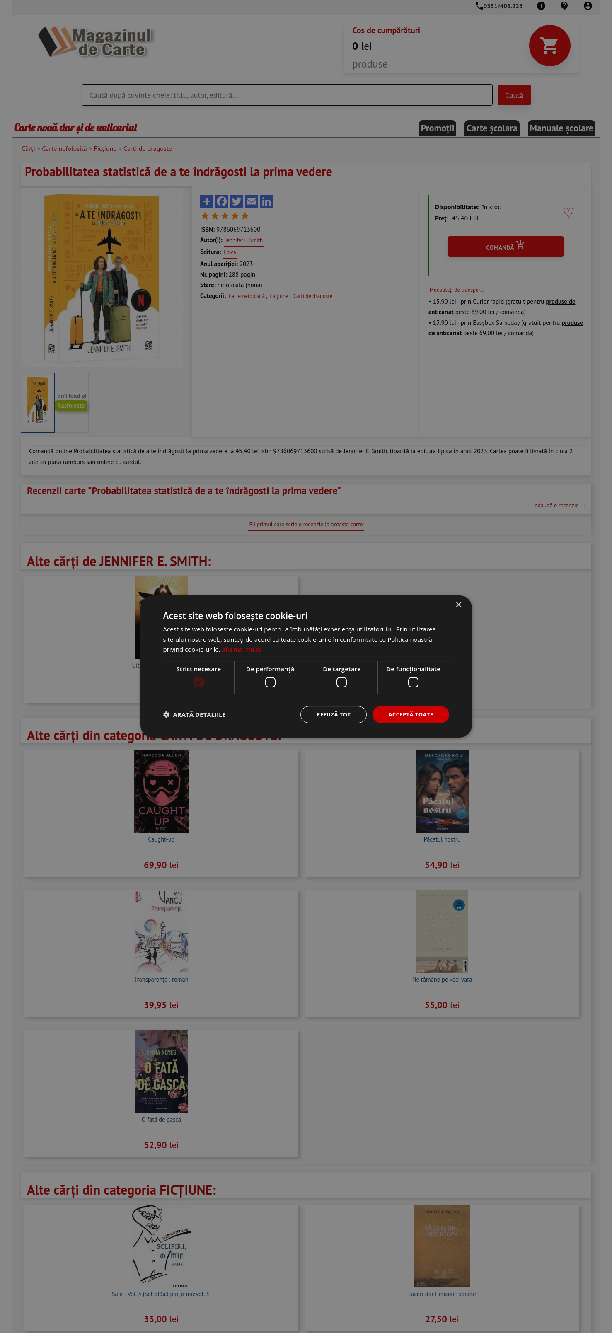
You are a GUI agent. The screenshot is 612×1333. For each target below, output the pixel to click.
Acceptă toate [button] (409, 714)
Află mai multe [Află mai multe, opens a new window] (243, 649)
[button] (194, 715)
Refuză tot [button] (329, 714)
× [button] (458, 604)
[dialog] (306, 666)
